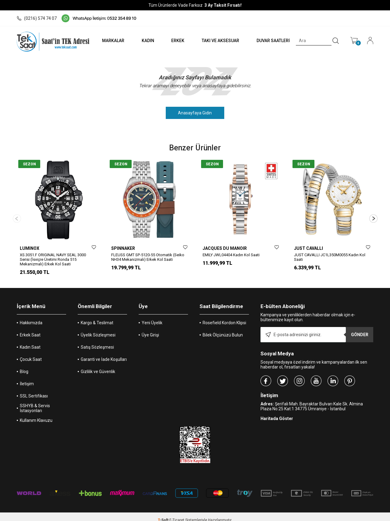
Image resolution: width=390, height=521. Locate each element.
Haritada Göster (277, 411)
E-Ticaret (176, 513)
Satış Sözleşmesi (97, 340)
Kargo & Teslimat (97, 316)
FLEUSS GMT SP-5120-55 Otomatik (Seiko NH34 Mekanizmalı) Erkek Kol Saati (147, 257)
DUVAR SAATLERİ (272, 40)
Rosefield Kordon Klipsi (224, 316)
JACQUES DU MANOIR (225, 248)
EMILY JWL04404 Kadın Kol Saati (231, 255)
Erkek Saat (30, 328)
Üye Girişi (150, 328)
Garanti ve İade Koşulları (104, 352)
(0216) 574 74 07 (37, 18)
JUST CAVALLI (308, 248)
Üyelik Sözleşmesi (98, 328)
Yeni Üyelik (152, 316)
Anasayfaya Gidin (195, 112)
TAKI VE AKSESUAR (220, 40)
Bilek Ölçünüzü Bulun (223, 328)
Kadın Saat (30, 340)
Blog (24, 364)
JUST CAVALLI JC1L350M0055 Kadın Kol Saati (329, 257)
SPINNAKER (123, 248)
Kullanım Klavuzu (36, 413)
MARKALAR (112, 40)
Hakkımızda (31, 316)
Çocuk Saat (31, 352)
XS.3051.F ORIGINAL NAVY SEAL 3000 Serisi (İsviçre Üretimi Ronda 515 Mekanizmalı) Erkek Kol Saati (53, 259)
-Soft (163, 513)
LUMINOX (29, 248)
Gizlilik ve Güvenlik (98, 364)
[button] (373, 215)
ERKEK (176, 40)
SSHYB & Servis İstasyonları (35, 401)
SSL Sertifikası (34, 389)
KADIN (146, 40)
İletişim (27, 377)
